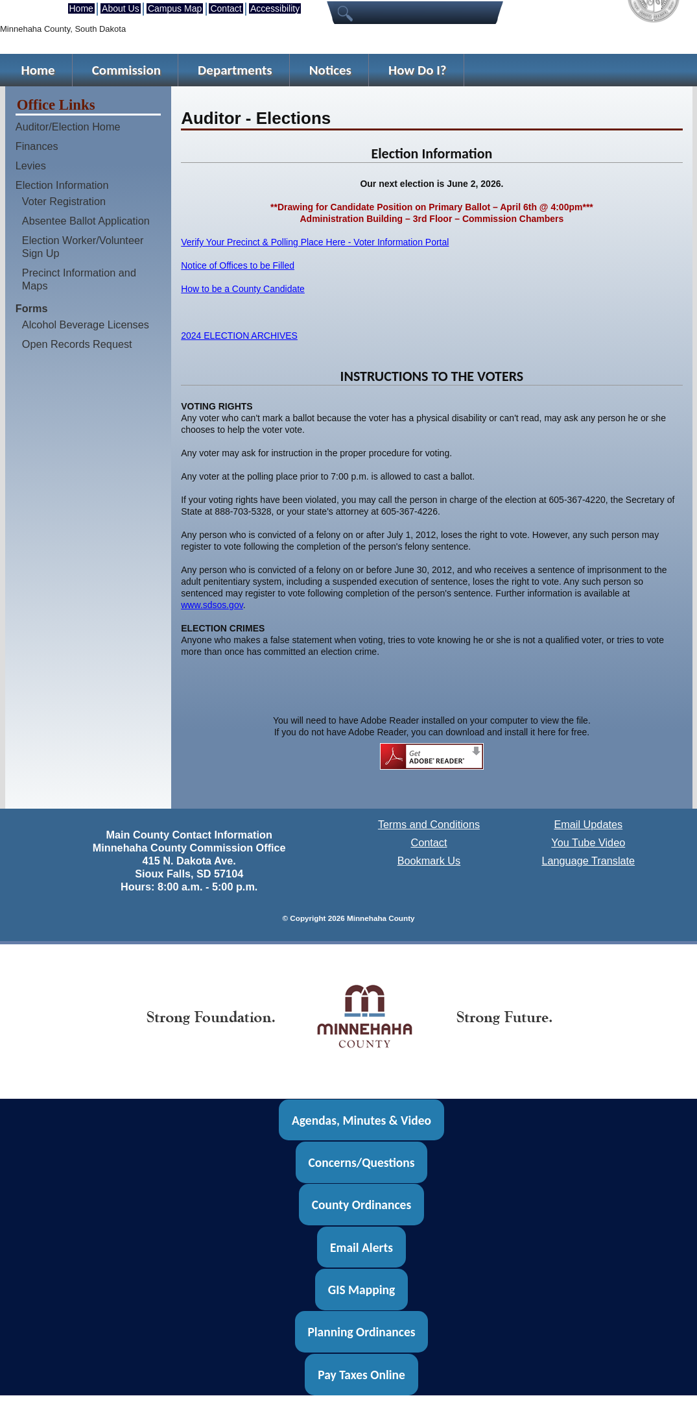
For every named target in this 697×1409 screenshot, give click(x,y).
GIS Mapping (361, 1289)
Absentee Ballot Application (86, 221)
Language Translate (588, 860)
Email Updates (588, 824)
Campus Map (175, 8)
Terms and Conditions (429, 824)
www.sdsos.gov (211, 605)
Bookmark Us (429, 860)
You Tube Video (588, 842)
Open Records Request (77, 344)
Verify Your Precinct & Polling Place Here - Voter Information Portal (315, 242)
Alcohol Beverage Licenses (85, 324)
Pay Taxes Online (361, 1374)
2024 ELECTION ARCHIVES (239, 335)
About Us (120, 8)
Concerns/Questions (361, 1162)
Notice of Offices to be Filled (237, 265)
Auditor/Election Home (68, 126)
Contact (225, 8)
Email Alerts (361, 1247)
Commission (126, 70)
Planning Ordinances (361, 1332)
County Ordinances (361, 1204)
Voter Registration (64, 201)
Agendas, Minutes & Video (361, 1119)
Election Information (62, 185)
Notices (330, 70)
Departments (235, 70)
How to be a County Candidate (243, 289)
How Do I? (417, 70)
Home (81, 8)
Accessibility (275, 8)
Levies (31, 165)
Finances (37, 146)
